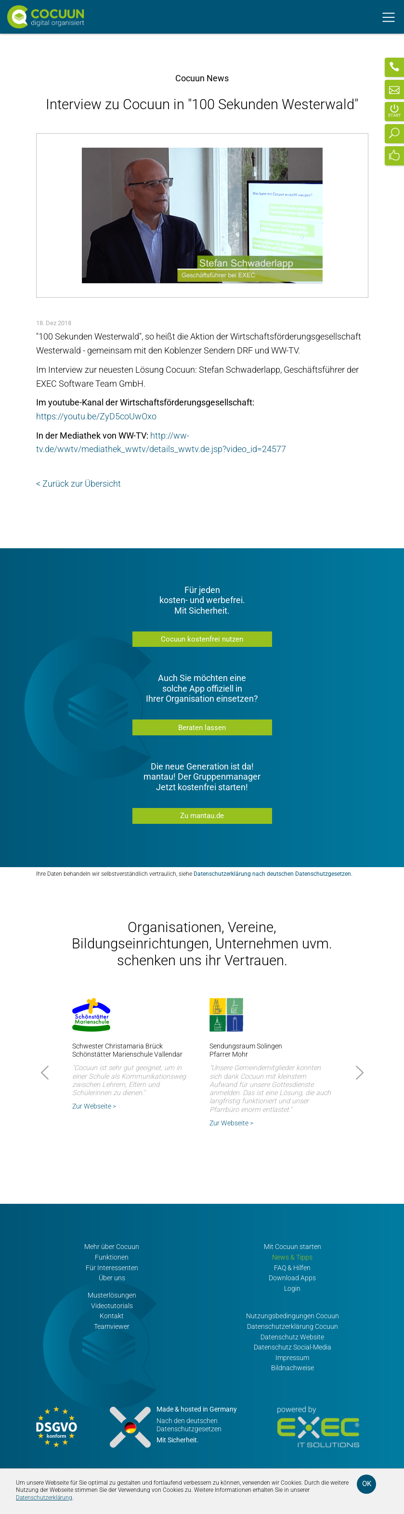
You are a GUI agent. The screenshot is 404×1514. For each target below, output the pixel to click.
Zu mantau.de (202, 815)
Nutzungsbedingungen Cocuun (292, 1316)
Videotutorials (112, 1306)
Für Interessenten (112, 1268)
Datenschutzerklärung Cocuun (292, 1327)
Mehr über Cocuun (111, 1247)
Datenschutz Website (292, 1337)
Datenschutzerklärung (44, 1497)
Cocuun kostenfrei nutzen (202, 639)
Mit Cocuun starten (292, 1247)
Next (358, 1072)
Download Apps (292, 1278)
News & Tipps (292, 1257)
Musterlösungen (112, 1295)
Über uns (112, 1278)
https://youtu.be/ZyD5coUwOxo (96, 416)
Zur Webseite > (94, 1106)
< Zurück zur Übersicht (78, 484)
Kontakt (112, 1316)
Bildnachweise (292, 1368)
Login (292, 1289)
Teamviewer (112, 1327)
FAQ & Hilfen (292, 1268)
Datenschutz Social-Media (292, 1347)
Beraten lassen (202, 727)
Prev (46, 1072)
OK (366, 1483)
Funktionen (112, 1257)
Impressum (292, 1358)
